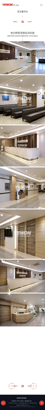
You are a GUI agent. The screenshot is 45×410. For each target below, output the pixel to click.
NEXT (30, 22)
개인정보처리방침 (21, 398)
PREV (15, 22)
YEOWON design (10, 5)
